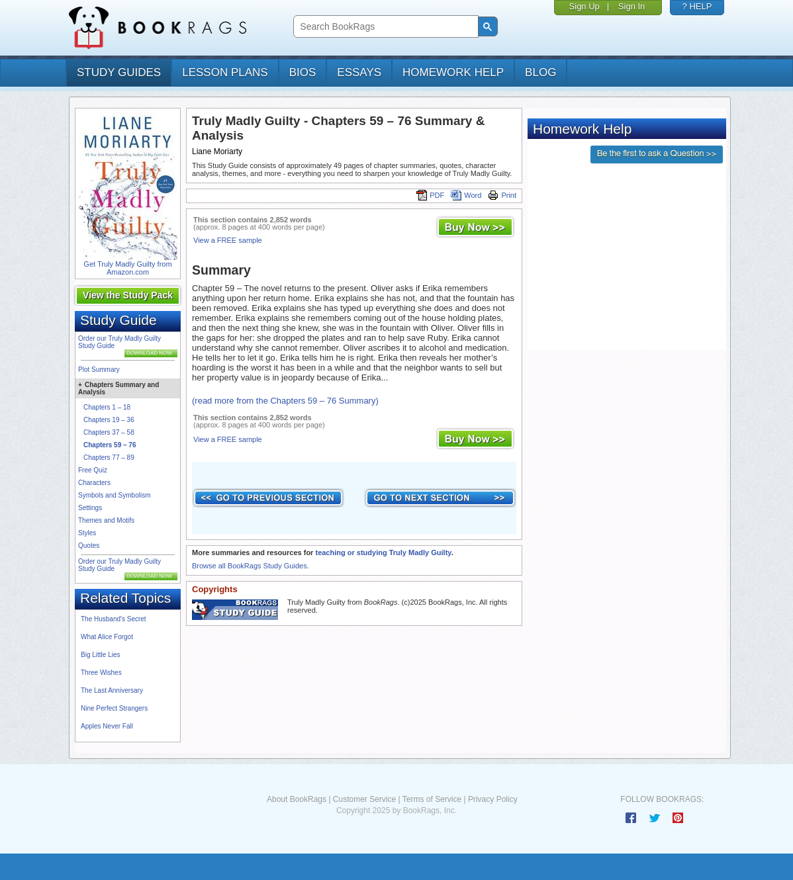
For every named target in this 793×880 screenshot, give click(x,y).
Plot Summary (99, 369)
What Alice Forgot (107, 636)
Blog (540, 72)
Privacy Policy (493, 799)
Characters (94, 482)
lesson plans (224, 72)
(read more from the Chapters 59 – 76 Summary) (285, 401)
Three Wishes (101, 672)
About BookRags (296, 799)
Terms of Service (431, 799)
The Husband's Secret (113, 619)
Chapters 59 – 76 (109, 445)
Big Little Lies (100, 654)
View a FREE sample (227, 240)
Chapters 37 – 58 (108, 432)
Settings (90, 507)
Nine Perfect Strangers (114, 708)
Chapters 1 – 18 (106, 407)
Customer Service (364, 799)
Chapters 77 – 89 (108, 457)
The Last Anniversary (112, 690)
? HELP (697, 6)
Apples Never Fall (107, 726)
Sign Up (584, 6)
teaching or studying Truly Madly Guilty (383, 552)
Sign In (631, 6)
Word (466, 195)
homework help (453, 72)
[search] (384, 26)
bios (302, 72)
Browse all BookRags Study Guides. (250, 566)
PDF (430, 195)
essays (359, 72)
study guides (119, 72)
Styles (87, 533)
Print (502, 195)
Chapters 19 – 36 (108, 419)
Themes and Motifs (106, 520)
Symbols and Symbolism (114, 495)
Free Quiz (92, 470)
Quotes (88, 545)
